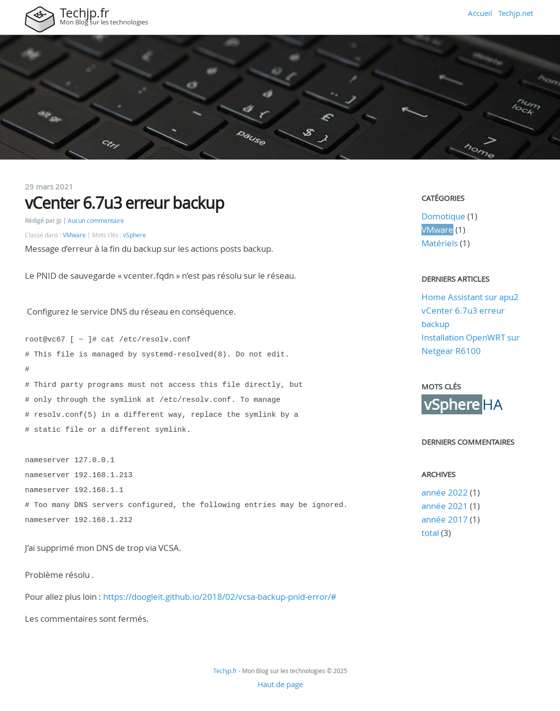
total (431, 532)
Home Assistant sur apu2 (470, 297)
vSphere (134, 235)
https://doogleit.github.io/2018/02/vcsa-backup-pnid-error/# (219, 583)
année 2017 (444, 519)
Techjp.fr (84, 12)
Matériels (439, 243)
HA (492, 404)
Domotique (443, 216)
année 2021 (444, 506)
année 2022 (444, 492)
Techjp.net (515, 13)
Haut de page (280, 671)
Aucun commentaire (96, 220)
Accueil (480, 13)
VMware (74, 235)
